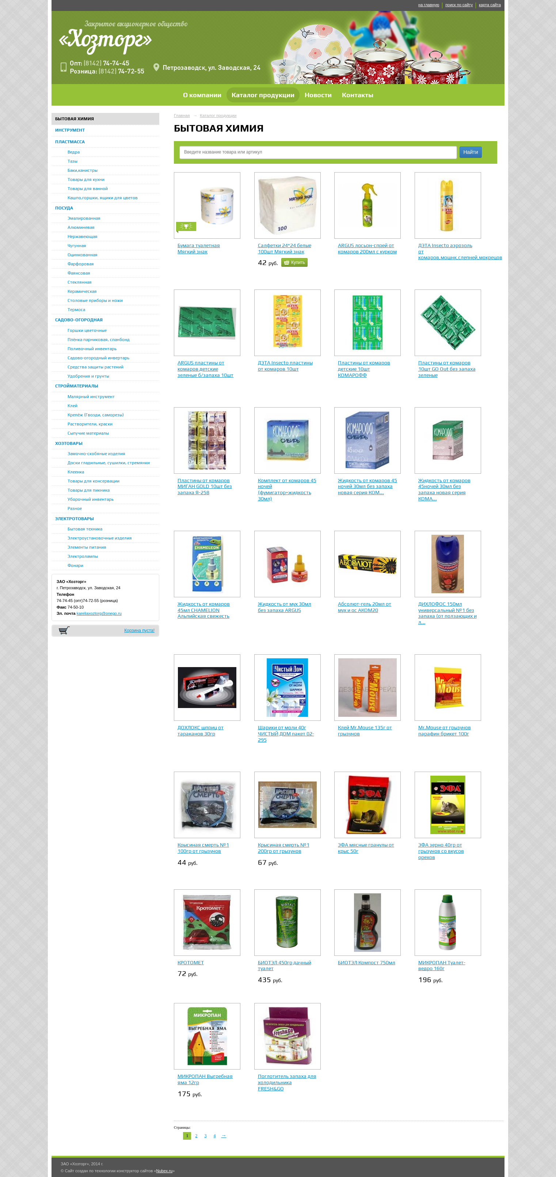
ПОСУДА (64, 208)
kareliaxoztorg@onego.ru (99, 613)
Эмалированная (84, 218)
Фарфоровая (81, 263)
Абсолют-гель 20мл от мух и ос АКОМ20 (364, 607)
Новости (318, 95)
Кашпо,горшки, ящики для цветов (103, 197)
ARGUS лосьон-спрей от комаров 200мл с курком (367, 248)
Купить (298, 262)
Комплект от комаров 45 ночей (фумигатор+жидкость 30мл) (287, 489)
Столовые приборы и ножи (95, 300)
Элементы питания (87, 547)
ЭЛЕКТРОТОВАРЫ (74, 518)
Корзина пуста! (139, 630)
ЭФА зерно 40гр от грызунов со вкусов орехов (441, 851)
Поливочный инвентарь (92, 348)
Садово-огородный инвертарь (98, 357)
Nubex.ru (164, 1171)
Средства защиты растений (95, 367)
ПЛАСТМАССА (70, 141)
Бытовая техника (85, 528)
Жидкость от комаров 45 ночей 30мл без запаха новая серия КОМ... (367, 486)
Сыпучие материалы (88, 433)
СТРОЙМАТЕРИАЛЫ (76, 386)
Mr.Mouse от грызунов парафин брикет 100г (444, 730)
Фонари (75, 565)
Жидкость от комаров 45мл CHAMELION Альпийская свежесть (204, 610)
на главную (428, 5)
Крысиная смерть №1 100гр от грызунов (203, 848)
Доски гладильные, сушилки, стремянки (109, 462)
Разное (75, 508)
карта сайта (490, 5)
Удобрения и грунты (88, 376)
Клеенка (76, 471)
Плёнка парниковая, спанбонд (99, 339)
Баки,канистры (83, 170)
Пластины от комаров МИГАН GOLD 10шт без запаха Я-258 (205, 486)
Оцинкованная (83, 254)
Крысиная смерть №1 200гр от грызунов (283, 848)
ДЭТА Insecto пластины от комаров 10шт (285, 366)
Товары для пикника (89, 490)
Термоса (76, 309)
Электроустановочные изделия (100, 538)
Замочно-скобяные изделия (96, 453)
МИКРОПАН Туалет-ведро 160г (441, 966)
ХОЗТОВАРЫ (69, 443)
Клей (72, 405)
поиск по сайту (459, 5)
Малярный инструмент (91, 396)
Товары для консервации (93, 481)
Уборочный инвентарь (91, 499)
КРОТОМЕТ (191, 962)
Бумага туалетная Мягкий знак (199, 248)
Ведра (74, 152)
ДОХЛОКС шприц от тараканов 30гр (201, 730)
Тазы (72, 161)
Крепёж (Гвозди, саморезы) (96, 414)
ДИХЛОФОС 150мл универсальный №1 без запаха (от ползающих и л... (447, 613)
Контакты (357, 95)
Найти (471, 152)
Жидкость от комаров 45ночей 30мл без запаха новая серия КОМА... (444, 489)
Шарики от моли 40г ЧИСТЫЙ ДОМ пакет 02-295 (286, 733)
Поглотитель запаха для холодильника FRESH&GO (287, 1082)
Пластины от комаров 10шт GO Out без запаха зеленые (447, 369)
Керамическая (82, 291)
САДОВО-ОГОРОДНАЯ (79, 319)
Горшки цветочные (87, 330)
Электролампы (83, 556)
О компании (202, 95)
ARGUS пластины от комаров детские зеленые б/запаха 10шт (205, 369)
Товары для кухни (86, 179)
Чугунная (77, 245)
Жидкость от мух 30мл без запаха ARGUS (284, 607)
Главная (182, 115)
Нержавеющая (83, 236)
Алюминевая (81, 227)
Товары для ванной (88, 188)
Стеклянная (80, 282)
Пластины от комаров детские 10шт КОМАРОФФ (364, 369)
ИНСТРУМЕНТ (70, 130)
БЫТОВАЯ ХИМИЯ (74, 118)
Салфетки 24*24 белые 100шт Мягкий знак (284, 248)
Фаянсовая (79, 273)
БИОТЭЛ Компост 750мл (366, 962)
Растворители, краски (90, 424)
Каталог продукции (263, 95)
